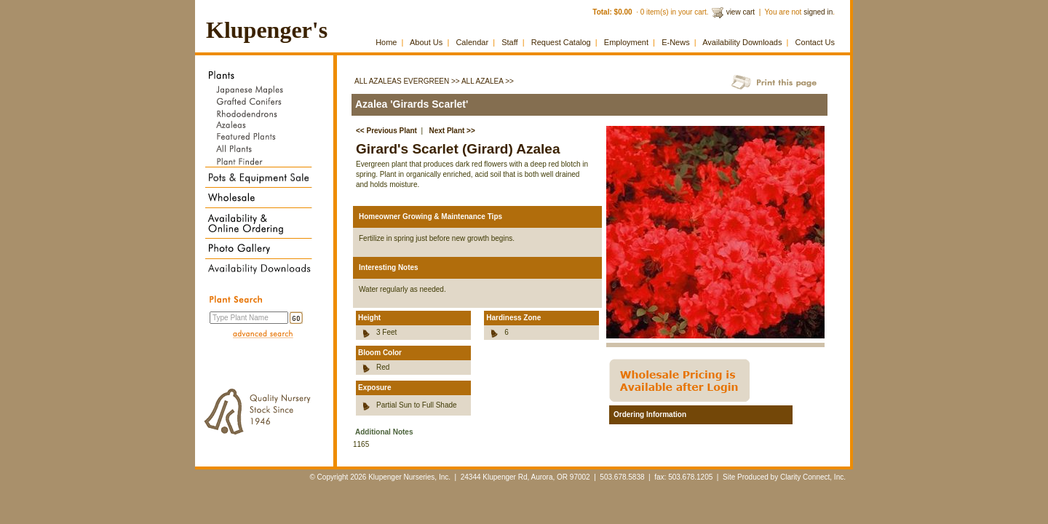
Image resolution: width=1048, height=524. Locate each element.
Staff (509, 42)
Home (386, 42)
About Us (426, 42)
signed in (818, 12)
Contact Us (815, 42)
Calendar (472, 42)
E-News (676, 42)
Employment (626, 42)
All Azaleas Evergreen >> (407, 81)
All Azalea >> (487, 81)
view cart (740, 12)
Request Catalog (561, 42)
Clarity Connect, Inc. (813, 477)
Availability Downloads (742, 42)
